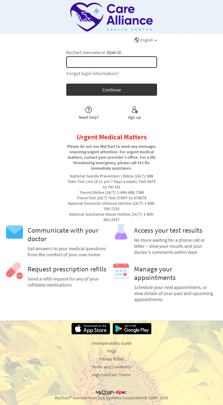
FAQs (111, 351)
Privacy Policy (111, 359)
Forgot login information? (93, 73)
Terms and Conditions (111, 367)
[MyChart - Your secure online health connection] (111, 17)
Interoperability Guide (112, 343)
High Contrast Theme (111, 374)
